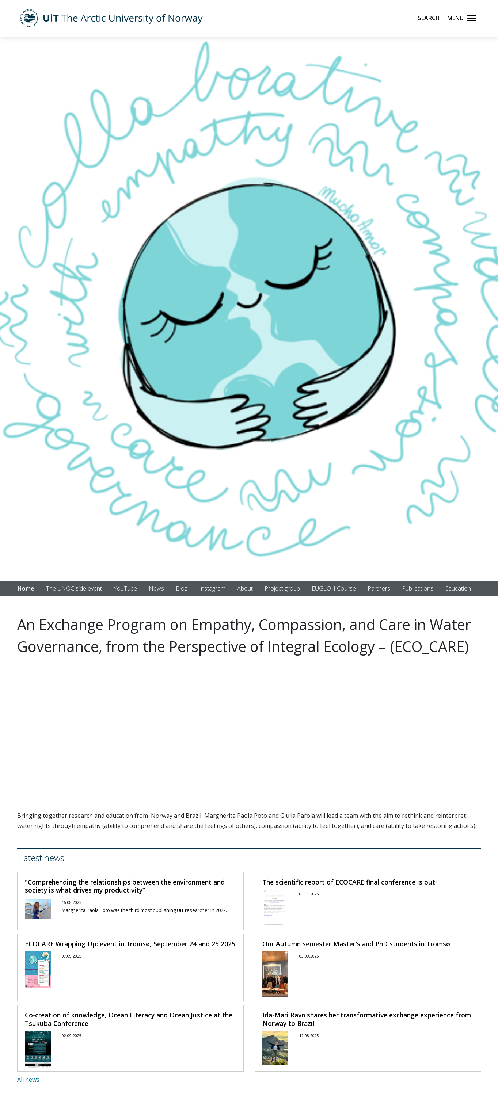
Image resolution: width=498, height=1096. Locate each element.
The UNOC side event (74, 588)
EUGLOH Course (334, 588)
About (245, 588)
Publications (417, 588)
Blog (181, 588)
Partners (379, 588)
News (156, 588)
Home (26, 588)
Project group (282, 588)
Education (458, 588)
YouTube (125, 588)
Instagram (212, 588)
